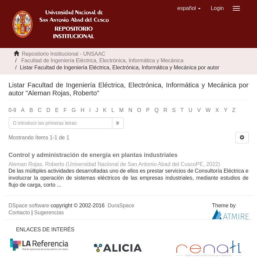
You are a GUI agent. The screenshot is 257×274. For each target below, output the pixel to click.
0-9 (12, 110)
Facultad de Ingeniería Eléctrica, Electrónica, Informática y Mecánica (102, 60)
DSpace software (29, 205)
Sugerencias (49, 212)
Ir (117, 123)
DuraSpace (121, 205)
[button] (189, 8)
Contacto (19, 212)
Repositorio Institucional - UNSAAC (63, 54)
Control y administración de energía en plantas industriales (93, 155)
